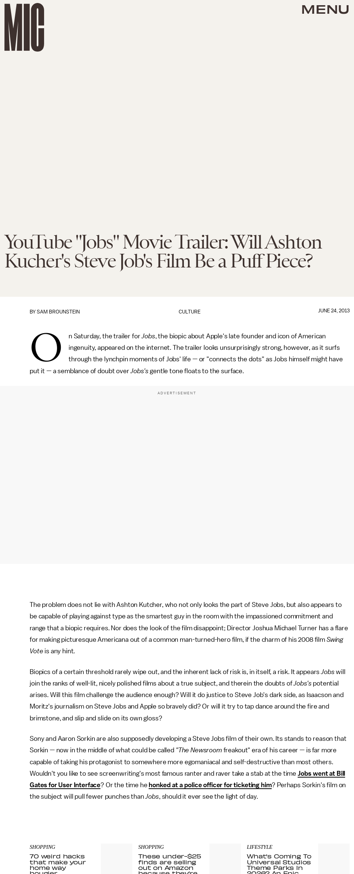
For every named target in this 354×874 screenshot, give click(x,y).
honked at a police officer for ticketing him (210, 785)
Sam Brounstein (58, 312)
